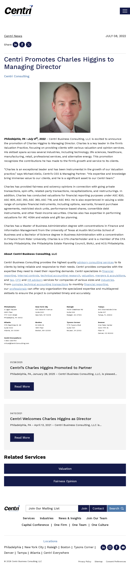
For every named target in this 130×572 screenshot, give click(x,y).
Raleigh (52, 547)
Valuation (65, 468)
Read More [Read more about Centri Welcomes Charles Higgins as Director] (22, 437)
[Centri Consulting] (19, 11)
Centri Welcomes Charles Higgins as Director (50, 419)
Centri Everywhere (56, 552)
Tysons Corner (84, 547)
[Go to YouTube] (123, 547)
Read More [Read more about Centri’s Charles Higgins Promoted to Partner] (22, 386)
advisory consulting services (95, 262)
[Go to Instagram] (110, 547)
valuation (88, 275)
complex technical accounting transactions (40, 284)
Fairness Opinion (65, 481)
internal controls (28, 275)
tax (12, 280)
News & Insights (70, 518)
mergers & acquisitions (110, 275)
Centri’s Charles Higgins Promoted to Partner (51, 368)
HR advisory (35, 280)
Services (29, 518)
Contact (98, 508)
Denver (9, 552)
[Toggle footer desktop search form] (116, 508)
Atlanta (35, 552)
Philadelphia (12, 547)
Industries (46, 518)
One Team (79, 525)
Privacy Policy (84, 562)
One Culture (100, 525)
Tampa (22, 552)
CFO (18, 280)
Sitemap (99, 562)
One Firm (60, 525)
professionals (18, 288)
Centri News (13, 36)
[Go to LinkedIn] (103, 547)
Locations (50, 541)
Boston (65, 547)
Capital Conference (35, 525)
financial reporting (96, 284)
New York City (34, 547)
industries (107, 280)
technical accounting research (60, 275)
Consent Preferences (116, 562)
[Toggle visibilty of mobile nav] (125, 11)
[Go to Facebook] (116, 547)
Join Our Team (96, 518)
